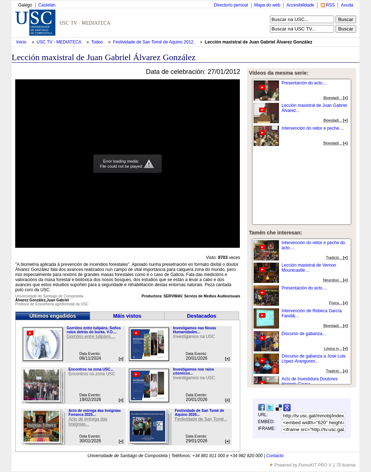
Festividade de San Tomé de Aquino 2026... (199, 413)
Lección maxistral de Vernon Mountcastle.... (309, 268)
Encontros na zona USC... (90, 369)
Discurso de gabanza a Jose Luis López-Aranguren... (314, 359)
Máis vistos (127, 316)
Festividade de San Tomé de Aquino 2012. (154, 42)
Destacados (201, 316)
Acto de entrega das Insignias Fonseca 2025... (94, 413)
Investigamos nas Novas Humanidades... (194, 330)
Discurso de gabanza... (304, 333)
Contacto (275, 455)
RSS (330, 5)
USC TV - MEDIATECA (59, 42)
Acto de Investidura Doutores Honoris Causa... (310, 381)
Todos (97, 42)
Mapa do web (267, 5)
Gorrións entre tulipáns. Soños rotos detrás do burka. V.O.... (94, 330)
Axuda (347, 5)
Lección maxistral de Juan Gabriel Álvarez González (258, 42)
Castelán (46, 5)
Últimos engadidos (52, 316)
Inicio (22, 42)
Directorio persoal (231, 5)
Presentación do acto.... (304, 82)
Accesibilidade (300, 5)
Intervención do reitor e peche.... (313, 128)
